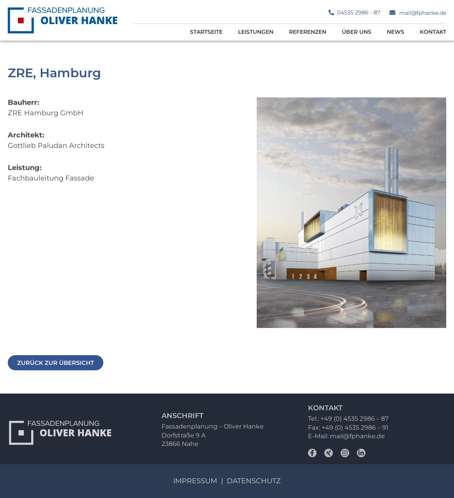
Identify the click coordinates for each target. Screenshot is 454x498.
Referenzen (307, 31)
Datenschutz (254, 481)
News (395, 31)
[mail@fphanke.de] (392, 12)
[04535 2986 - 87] (331, 12)
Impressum (195, 481)
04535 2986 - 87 (358, 12)
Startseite (206, 31)
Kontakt (433, 31)
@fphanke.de (364, 436)
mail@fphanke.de (422, 12)
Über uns (356, 31)
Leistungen (255, 31)
